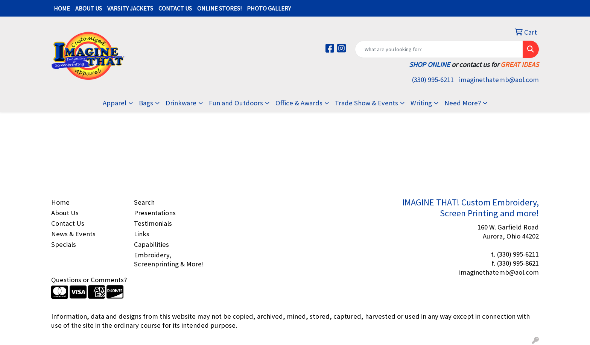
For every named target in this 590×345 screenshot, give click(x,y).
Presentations (155, 212)
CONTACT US (175, 8)
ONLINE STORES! (219, 8)
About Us (65, 212)
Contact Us (67, 223)
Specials (63, 244)
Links (141, 233)
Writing (421, 103)
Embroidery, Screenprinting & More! (169, 259)
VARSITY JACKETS (130, 8)
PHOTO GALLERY (269, 8)
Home (60, 202)
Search (144, 202)
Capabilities (151, 244)
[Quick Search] (439, 49)
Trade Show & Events (366, 103)
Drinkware (181, 103)
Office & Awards (298, 103)
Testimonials (153, 223)
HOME (62, 8)
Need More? (462, 103)
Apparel (114, 103)
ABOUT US (88, 8)
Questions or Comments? (89, 279)
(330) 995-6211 (433, 79)
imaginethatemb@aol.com (499, 79)
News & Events (73, 233)
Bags (146, 103)
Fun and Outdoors (236, 103)
